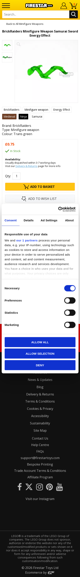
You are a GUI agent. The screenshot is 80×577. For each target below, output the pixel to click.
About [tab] (69, 220)
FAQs (40, 451)
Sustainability (40, 423)
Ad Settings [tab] (49, 220)
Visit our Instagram (40, 499)
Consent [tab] (11, 220)
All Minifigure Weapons (29, 24)
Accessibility (40, 416)
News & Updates (40, 380)
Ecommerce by (40, 572)
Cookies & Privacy (40, 408)
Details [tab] (29, 220)
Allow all (40, 342)
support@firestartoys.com (40, 458)
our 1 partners (27, 240)
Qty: (8, 176)
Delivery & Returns (26, 166)
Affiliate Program (40, 477)
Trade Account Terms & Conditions (40, 470)
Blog (40, 387)
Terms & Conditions (40, 401)
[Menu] (6, 5)
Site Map (40, 430)
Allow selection (40, 353)
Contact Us (40, 438)
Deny (40, 365)
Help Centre (40, 445)
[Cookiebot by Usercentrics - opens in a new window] (58, 209)
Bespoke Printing (40, 464)
